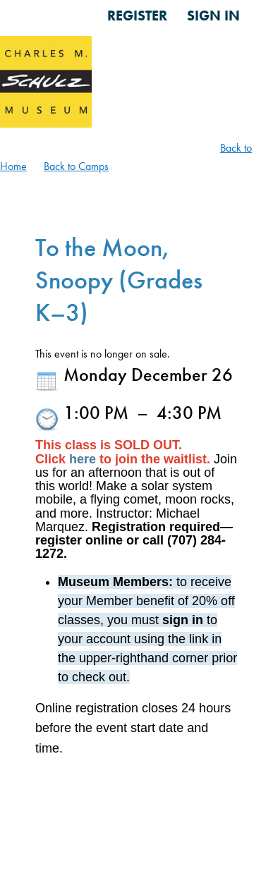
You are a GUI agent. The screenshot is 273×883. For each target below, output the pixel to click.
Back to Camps (76, 166)
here (82, 459)
